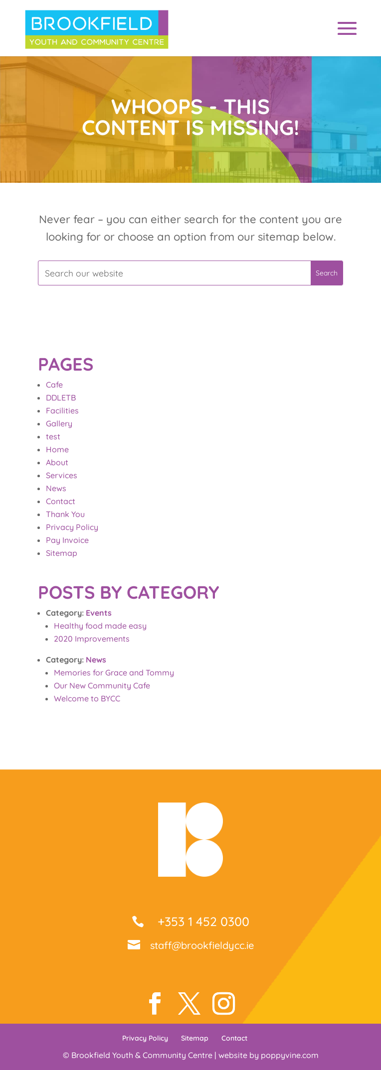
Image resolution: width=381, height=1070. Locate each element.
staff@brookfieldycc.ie (202, 945)
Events (99, 613)
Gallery (59, 423)
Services (61, 475)
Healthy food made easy (100, 626)
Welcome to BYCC (87, 698)
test (53, 436)
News (56, 488)
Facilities (62, 410)
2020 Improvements (92, 639)
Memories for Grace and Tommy (114, 672)
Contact (60, 501)
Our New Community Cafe (102, 685)
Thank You (65, 514)
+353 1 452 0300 (201, 921)
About (57, 462)
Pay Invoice (67, 540)
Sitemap (61, 553)
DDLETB (61, 397)
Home (57, 449)
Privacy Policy (72, 527)
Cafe (54, 385)
